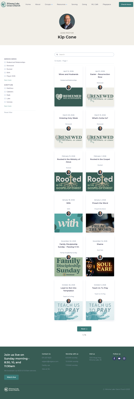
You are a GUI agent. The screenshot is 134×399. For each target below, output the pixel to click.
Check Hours (126, 4)
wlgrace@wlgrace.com (50, 361)
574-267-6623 (46, 358)
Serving (74, 4)
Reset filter (8, 112)
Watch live (11, 377)
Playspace (107, 4)
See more (7, 80)
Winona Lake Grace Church (115, 389)
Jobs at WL (46, 369)
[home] (10, 4)
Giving (84, 4)
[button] (48, 4)
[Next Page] (84, 328)
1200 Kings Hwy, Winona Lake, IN (95, 359)
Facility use (46, 365)
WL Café (94, 4)
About (37, 4)
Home (28, 4)
